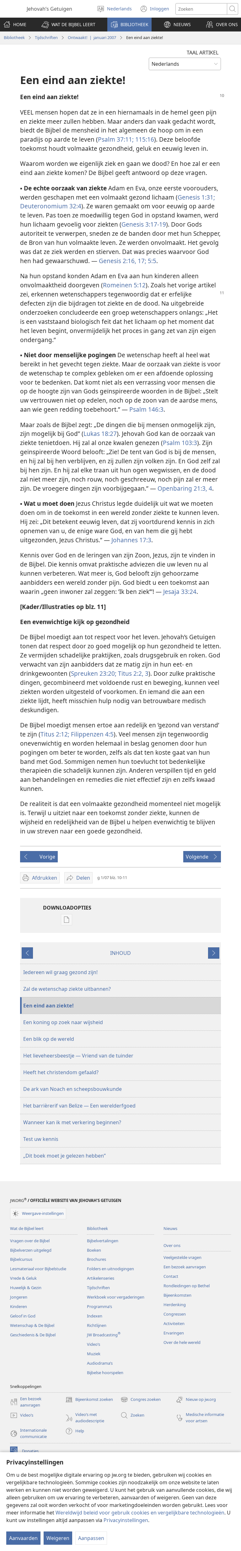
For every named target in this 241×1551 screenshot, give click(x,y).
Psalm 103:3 (180, 442)
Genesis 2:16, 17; (122, 261)
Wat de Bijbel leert (27, 1228)
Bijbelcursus (21, 1259)
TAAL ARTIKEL (202, 52)
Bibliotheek (14, 37)
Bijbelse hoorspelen (105, 1372)
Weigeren (57, 1538)
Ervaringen (173, 1333)
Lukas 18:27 (100, 433)
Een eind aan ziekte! (48, 1005)
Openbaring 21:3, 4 (185, 488)
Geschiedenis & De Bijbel (33, 1335)
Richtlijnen (96, 1325)
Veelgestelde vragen (182, 1257)
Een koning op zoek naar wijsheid (63, 1022)
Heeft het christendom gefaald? (61, 1072)
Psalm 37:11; (116, 139)
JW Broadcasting (103, 1335)
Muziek (93, 1353)
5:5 (151, 261)
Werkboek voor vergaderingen (115, 1297)
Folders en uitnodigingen (110, 1269)
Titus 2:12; (54, 734)
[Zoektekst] (201, 9)
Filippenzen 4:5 (91, 734)
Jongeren (18, 1297)
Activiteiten (174, 1323)
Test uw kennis (40, 1139)
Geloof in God (22, 1316)
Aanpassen (91, 1538)
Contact (170, 1276)
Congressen (174, 1314)
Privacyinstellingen (126, 1520)
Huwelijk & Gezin (25, 1287)
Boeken (94, 1250)
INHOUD (120, 953)
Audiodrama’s (100, 1363)
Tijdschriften (46, 37)
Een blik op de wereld (48, 1038)
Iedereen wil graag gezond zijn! (60, 972)
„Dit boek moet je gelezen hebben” (64, 1155)
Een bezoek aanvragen (184, 1267)
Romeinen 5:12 (124, 285)
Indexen (94, 1316)
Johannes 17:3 (131, 540)
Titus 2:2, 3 (132, 673)
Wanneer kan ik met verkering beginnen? (72, 1122)
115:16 (144, 139)
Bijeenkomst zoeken (89, 1399)
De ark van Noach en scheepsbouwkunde (72, 1089)
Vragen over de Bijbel (30, 1241)
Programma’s (99, 1306)
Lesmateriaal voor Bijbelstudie (38, 1269)
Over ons (171, 1245)
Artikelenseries (100, 1278)
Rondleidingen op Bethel (186, 1286)
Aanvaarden (23, 1538)
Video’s (93, 1344)
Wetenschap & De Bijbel (32, 1325)
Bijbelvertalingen (102, 1241)
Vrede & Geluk (23, 1278)
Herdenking (174, 1304)
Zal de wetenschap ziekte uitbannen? (67, 988)
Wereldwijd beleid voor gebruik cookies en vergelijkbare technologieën (140, 1512)
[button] (68, 24)
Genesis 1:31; (196, 197)
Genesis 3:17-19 (143, 224)
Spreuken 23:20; (93, 673)
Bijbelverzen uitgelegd (30, 1250)
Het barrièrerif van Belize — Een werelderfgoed (79, 1105)
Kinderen (18, 1306)
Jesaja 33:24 (179, 591)
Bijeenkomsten (177, 1295)
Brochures (96, 1259)
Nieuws (170, 1228)
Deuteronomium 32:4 (50, 206)
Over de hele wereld (182, 1342)
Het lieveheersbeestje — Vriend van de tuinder (78, 1055)
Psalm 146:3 (146, 409)
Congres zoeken (140, 1399)
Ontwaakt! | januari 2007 (92, 37)
